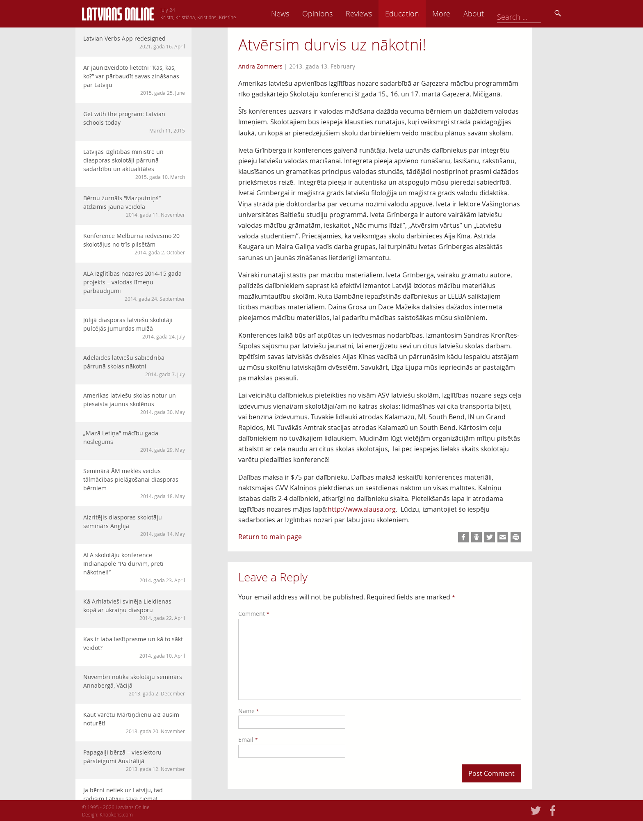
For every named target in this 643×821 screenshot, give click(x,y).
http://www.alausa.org (362, 509)
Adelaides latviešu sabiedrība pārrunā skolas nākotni (134, 366)
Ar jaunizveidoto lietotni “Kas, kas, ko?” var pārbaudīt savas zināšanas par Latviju (134, 80)
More (499, 13)
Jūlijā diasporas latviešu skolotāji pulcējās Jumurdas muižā (134, 328)
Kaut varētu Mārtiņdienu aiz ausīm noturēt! (134, 723)
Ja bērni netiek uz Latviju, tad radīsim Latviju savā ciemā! (134, 798)
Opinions (375, 13)
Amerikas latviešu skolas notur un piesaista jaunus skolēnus (134, 403)
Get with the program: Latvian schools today (134, 122)
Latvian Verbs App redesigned (134, 42)
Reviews (416, 13)
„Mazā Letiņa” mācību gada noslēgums (134, 441)
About (531, 13)
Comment (253, 613)
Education (459, 13)
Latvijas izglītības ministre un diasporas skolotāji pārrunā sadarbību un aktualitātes (134, 164)
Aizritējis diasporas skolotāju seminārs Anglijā (134, 525)
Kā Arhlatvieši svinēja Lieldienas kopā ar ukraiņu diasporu (134, 609)
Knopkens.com (116, 814)
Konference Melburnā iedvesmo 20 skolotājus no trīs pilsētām (134, 244)
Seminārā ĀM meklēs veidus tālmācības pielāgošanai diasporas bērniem (134, 483)
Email (248, 739)
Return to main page (270, 536)
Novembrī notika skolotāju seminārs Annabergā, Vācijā (134, 685)
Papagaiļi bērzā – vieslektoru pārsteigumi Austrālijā (134, 760)
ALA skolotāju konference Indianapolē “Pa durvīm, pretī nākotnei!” (134, 567)
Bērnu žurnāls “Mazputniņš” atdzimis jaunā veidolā (134, 206)
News (337, 13)
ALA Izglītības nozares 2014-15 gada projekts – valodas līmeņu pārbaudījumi (134, 286)
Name (248, 711)
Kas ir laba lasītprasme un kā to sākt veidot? (134, 647)
